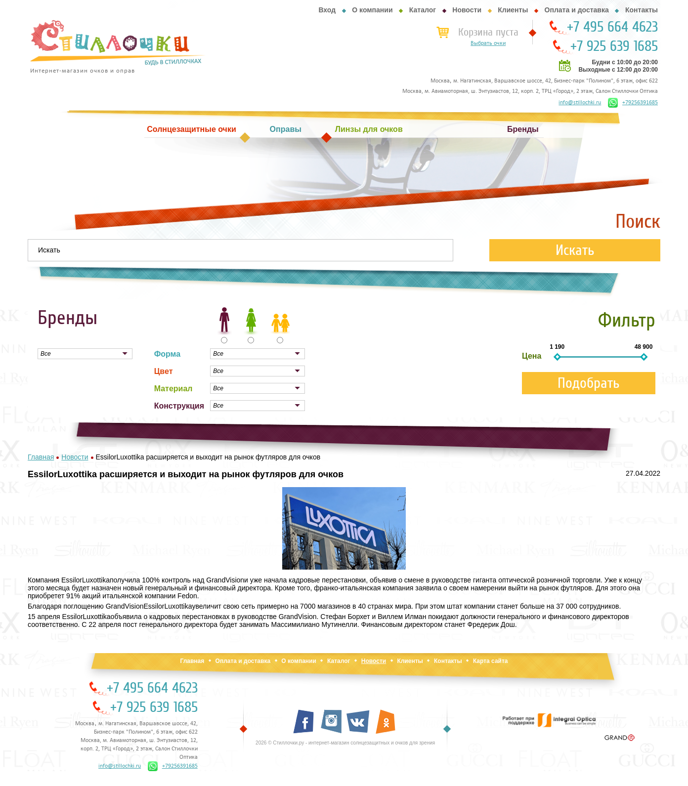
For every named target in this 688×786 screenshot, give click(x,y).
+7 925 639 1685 (614, 46)
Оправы (285, 129)
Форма (167, 354)
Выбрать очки (488, 43)
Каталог (422, 10)
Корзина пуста (488, 32)
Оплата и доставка (577, 10)
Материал (173, 388)
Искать (575, 250)
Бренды (523, 129)
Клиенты (513, 10)
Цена (531, 356)
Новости (466, 10)
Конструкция (179, 406)
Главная (192, 661)
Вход (327, 10)
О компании (372, 10)
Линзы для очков (369, 129)
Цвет (163, 371)
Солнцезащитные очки (191, 129)
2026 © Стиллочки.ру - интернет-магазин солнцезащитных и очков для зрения (345, 742)
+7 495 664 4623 (612, 27)
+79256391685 (633, 103)
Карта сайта (490, 661)
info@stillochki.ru (580, 103)
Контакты (641, 10)
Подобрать (589, 383)
